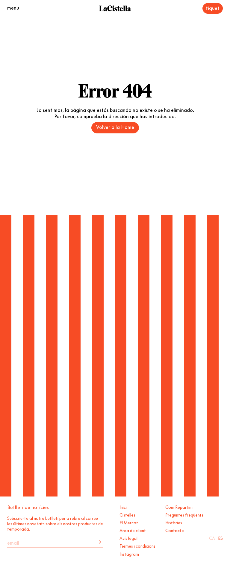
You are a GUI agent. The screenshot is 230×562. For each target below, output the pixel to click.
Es (220, 537)
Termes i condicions (137, 545)
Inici (123, 506)
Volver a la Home (115, 126)
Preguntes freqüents (184, 514)
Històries (173, 522)
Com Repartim (179, 506)
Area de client (132, 530)
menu (13, 7)
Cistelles (127, 514)
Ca (212, 537)
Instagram (129, 553)
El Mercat (128, 522)
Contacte (174, 530)
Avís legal (128, 537)
